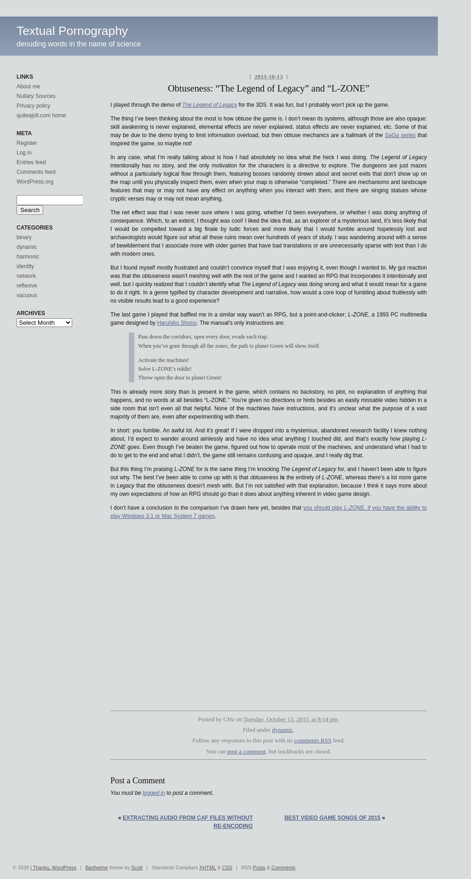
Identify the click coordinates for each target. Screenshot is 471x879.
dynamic (282, 729)
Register (27, 143)
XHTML (207, 867)
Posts (259, 867)
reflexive (27, 285)
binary (24, 237)
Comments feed (36, 172)
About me (28, 86)
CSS (227, 867)
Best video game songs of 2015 (332, 818)
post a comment (246, 751)
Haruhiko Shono (176, 323)
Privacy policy (33, 106)
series (400, 135)
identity (25, 266)
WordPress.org (35, 181)
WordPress (64, 867)
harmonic (28, 256)
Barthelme (97, 867)
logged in (154, 793)
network (26, 276)
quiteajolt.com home (41, 115)
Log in (24, 152)
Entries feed (31, 162)
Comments (283, 867)
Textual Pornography (72, 31)
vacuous (27, 295)
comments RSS (313, 740)
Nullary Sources (36, 96)
